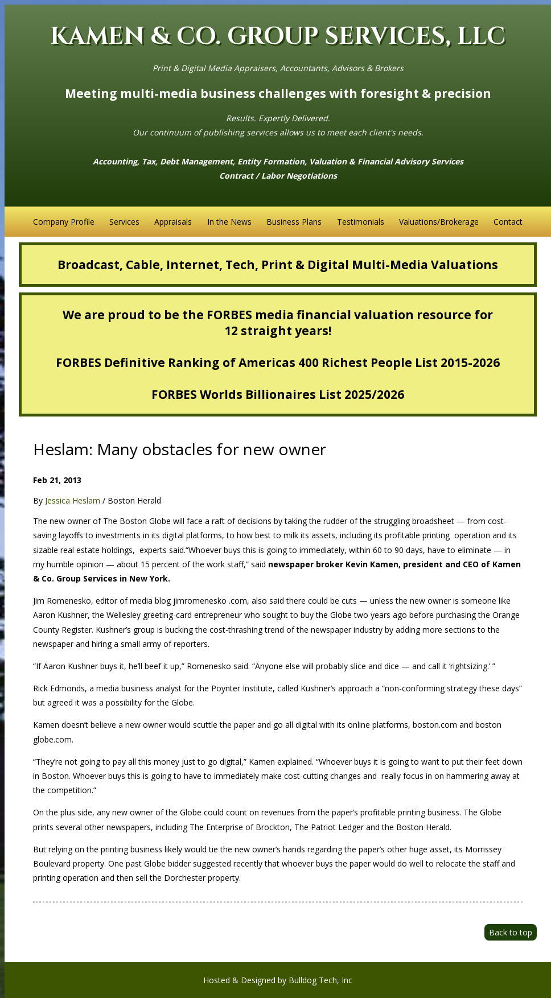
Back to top (510, 932)
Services (124, 221)
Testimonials (360, 221)
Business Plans (294, 221)
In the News (229, 221)
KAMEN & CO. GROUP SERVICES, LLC (277, 36)
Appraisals (173, 221)
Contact (508, 221)
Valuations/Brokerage (439, 221)
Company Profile (63, 221)
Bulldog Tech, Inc (320, 980)
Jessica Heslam (72, 500)
